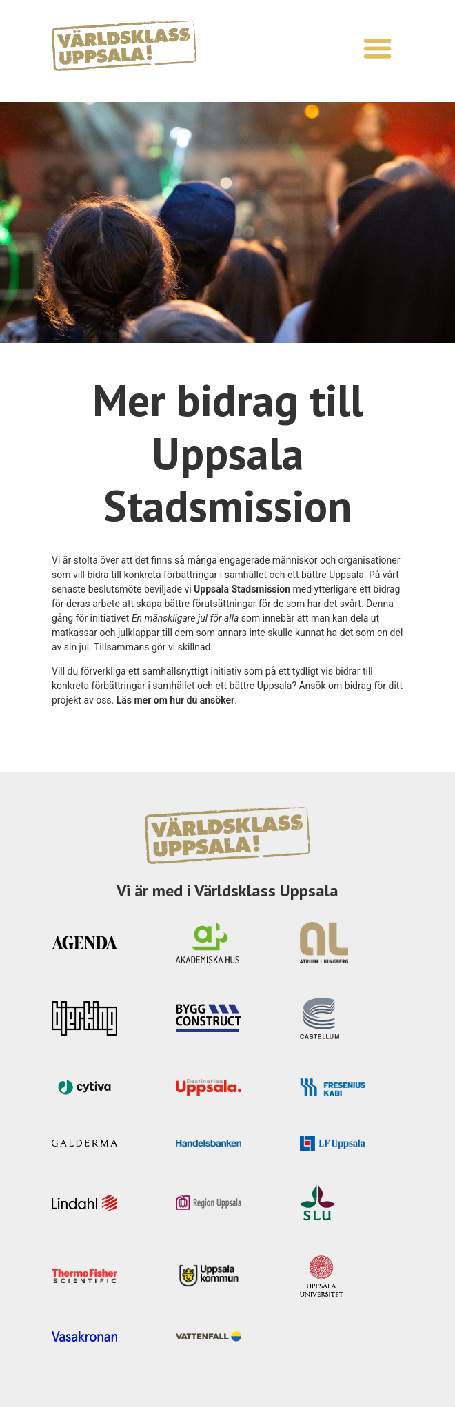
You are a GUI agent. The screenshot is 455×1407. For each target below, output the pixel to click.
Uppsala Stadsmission (242, 589)
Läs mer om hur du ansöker (176, 700)
